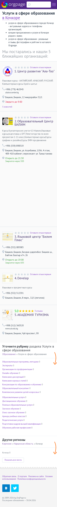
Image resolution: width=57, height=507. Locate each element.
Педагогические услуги (12, 420)
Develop (21, 278)
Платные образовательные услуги (17, 405)
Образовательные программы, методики (20, 361)
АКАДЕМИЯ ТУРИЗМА (31, 315)
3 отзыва (39, 311)
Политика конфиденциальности (31, 479)
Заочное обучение (10, 408)
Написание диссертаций (13, 377)
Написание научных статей (14, 380)
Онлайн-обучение (10, 373)
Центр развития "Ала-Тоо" (34, 71)
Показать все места (13, 460)
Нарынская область (23, 443)
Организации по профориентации (17, 369)
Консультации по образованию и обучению (21, 384)
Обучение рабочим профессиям (16, 427)
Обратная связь (9, 476)
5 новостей (7, 107)
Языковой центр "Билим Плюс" (33, 238)
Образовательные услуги (13, 397)
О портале (22, 476)
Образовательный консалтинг (15, 388)
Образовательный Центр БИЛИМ (33, 123)
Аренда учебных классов (13, 416)
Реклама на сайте (36, 476)
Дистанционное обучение (14, 401)
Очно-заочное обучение (13, 412)
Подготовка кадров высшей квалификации (21, 424)
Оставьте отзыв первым (40, 67)
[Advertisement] (28, 196)
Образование (9, 354)
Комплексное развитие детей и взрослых (20, 392)
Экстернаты (7, 365)
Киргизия (6, 443)
